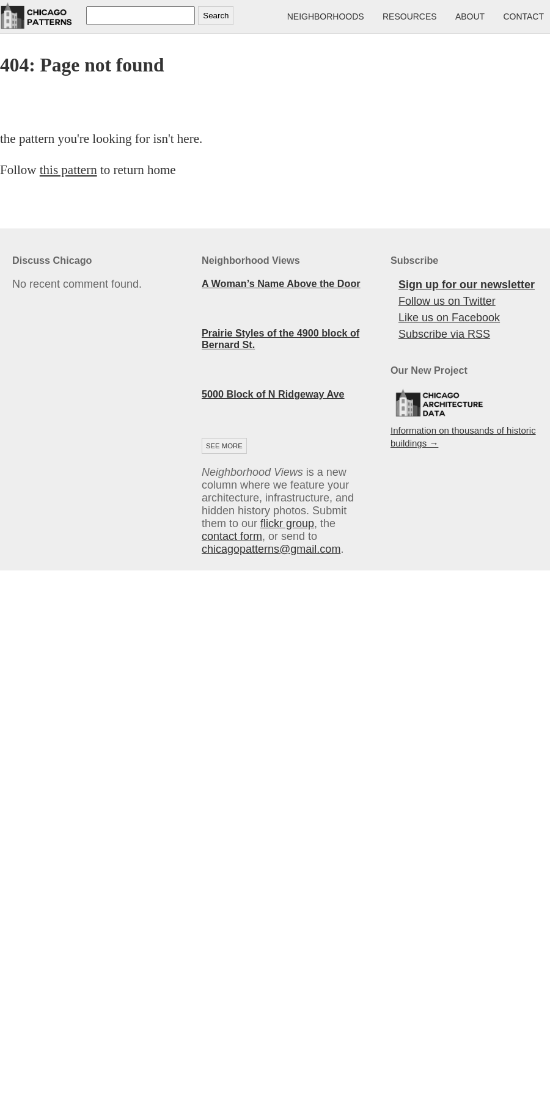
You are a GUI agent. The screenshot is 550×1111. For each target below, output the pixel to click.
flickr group (287, 523)
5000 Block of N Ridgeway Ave (273, 393)
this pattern (68, 169)
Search (216, 15)
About (470, 16)
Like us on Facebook (449, 317)
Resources (410, 16)
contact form (232, 536)
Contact (523, 16)
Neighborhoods (325, 16)
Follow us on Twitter (447, 301)
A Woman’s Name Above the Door (281, 283)
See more (224, 446)
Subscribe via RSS (444, 334)
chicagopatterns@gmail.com (271, 549)
